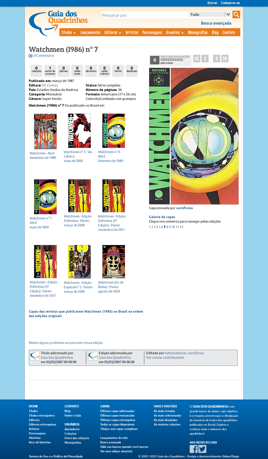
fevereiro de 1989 (112, 156)
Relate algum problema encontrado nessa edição (66, 343)
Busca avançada (110, 442)
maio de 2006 (78, 156)
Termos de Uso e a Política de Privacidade (56, 456)
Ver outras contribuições (165, 358)
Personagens (152, 32)
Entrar (212, 3)
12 (181, 227)
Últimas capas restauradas (117, 415)
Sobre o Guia (73, 415)
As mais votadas (164, 411)
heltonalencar (175, 353)
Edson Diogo (231, 456)
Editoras (113, 32)
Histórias (35, 438)
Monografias (198, 32)
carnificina (184, 208)
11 (177, 227)
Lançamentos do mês (114, 438)
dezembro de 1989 (44, 155)
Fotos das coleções (77, 438)
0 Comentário (44, 56)
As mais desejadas (165, 420)
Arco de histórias (40, 442)
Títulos (68, 32)
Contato (229, 32)
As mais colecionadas (167, 415)
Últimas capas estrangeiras (117, 420)
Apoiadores (72, 429)
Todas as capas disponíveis (117, 424)
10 (173, 227)
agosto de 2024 (112, 286)
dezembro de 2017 (44, 289)
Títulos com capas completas (119, 429)
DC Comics (50, 85)
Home (33, 406)
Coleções (71, 433)
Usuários (175, 32)
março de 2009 (78, 220)
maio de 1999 (44, 222)
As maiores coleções (167, 424)
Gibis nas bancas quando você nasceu (124, 446)
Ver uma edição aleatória (116, 451)
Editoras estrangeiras (42, 424)
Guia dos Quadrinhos (57, 358)
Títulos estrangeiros (42, 415)
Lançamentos (90, 32)
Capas (104, 406)
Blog (215, 32)
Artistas (132, 32)
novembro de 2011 (112, 223)
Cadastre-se (230, 3)
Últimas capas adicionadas (117, 411)
